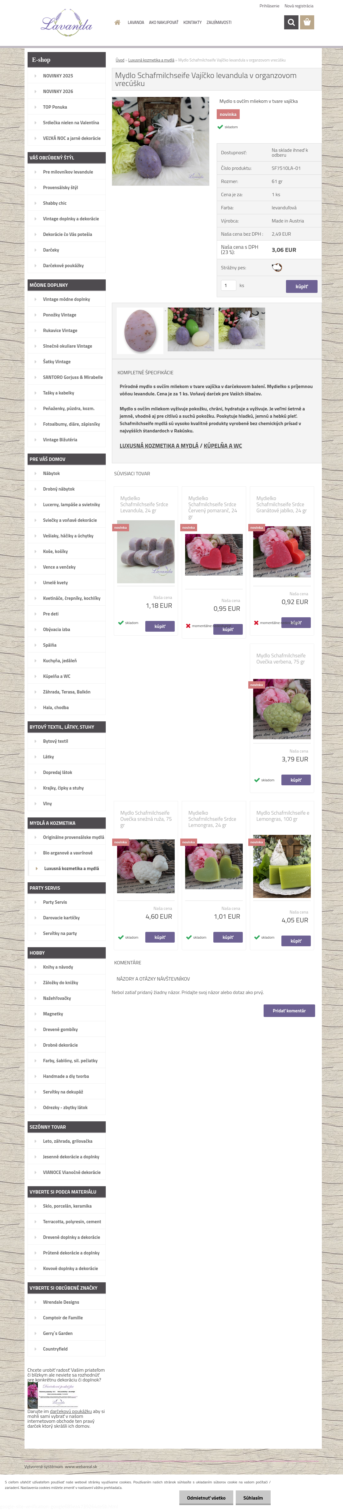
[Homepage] (116, 22)
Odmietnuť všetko (206, 1497)
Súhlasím (253, 1497)
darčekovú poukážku (71, 1411)
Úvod (120, 60)
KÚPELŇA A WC (223, 445)
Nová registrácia (299, 5)
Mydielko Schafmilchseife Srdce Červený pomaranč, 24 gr (213, 507)
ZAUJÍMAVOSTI (219, 22)
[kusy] (228, 285)
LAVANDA (136, 22)
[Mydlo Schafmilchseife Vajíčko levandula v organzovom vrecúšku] (160, 99)
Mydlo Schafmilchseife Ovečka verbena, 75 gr (281, 658)
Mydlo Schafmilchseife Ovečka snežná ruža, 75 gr (146, 819)
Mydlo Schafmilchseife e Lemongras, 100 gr (283, 816)
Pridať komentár (289, 1010)
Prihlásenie (270, 5)
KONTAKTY (192, 22)
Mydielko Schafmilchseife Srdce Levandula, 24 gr (144, 504)
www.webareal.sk (81, 1466)
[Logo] (67, 22)
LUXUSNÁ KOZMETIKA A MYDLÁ (159, 445)
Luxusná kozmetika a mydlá (151, 60)
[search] (291, 22)
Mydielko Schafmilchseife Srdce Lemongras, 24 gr (212, 819)
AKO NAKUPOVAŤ (163, 22)
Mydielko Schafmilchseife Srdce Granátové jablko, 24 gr (282, 504)
